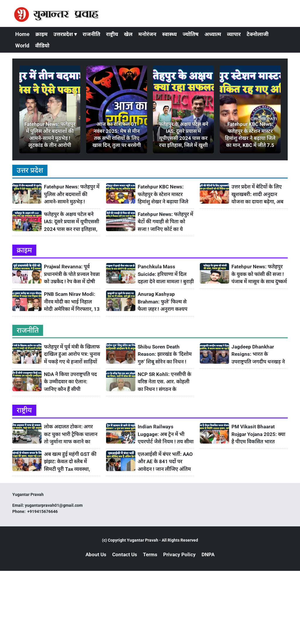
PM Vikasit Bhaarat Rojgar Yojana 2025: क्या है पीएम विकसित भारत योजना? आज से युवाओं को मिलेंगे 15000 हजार (258, 434)
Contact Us (124, 554)
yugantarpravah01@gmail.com (54, 505)
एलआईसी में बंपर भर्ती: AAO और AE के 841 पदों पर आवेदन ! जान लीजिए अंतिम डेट (165, 462)
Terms (150, 554)
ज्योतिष (190, 34)
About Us (96, 554)
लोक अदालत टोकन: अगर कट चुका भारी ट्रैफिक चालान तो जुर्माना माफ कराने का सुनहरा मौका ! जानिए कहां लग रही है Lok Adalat (70, 434)
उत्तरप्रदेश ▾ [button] (65, 34)
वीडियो (42, 45)
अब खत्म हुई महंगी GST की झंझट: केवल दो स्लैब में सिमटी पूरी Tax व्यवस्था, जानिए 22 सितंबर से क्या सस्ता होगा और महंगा (70, 462)
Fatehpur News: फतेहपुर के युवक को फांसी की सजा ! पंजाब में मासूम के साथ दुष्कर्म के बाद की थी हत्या (259, 274)
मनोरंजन (147, 34)
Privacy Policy (179, 554)
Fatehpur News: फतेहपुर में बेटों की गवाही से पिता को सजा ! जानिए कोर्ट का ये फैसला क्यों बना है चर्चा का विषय (165, 222)
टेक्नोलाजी (258, 34)
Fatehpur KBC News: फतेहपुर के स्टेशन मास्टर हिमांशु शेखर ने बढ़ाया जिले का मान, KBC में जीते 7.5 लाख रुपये (163, 194)
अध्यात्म (212, 34)
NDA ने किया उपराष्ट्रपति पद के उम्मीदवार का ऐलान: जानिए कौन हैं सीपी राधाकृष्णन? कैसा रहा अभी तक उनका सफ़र (70, 382)
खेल (128, 34)
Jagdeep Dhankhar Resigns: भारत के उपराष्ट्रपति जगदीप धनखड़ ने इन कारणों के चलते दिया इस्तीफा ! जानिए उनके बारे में (258, 354)
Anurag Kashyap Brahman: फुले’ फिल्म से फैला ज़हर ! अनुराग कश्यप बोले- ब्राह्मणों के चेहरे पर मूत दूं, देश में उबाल (164, 301)
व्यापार (234, 34)
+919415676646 (43, 511)
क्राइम (41, 34)
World (22, 45)
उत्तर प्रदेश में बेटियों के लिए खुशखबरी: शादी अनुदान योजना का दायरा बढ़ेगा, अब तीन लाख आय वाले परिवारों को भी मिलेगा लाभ (257, 194)
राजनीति (91, 34)
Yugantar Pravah (142, 540)
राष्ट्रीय (112, 34)
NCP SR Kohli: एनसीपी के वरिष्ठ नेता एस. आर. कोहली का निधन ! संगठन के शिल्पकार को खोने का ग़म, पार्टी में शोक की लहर (164, 382)
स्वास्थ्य (169, 34)
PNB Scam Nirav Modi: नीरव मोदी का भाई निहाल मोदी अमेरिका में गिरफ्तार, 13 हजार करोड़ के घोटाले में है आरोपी (72, 301)
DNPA (208, 554)
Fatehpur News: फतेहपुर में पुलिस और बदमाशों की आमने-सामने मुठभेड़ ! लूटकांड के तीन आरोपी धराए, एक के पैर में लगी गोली (72, 194)
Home (22, 34)
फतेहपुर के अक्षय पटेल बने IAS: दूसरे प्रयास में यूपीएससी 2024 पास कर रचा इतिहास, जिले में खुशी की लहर (71, 222)
